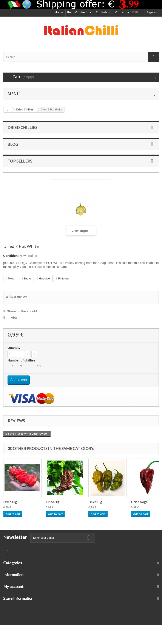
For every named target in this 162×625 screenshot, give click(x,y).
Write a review (16, 296)
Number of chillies (22, 360)
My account (13, 586)
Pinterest (62, 278)
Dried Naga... (140, 502)
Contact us (83, 12)
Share (26, 278)
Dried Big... (11, 502)
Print (13, 317)
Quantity (14, 347)
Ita (69, 12)
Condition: (11, 255)
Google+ (43, 278)
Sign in (152, 12)
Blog (13, 144)
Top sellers (20, 161)
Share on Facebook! (22, 311)
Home (59, 12)
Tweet (10, 278)
